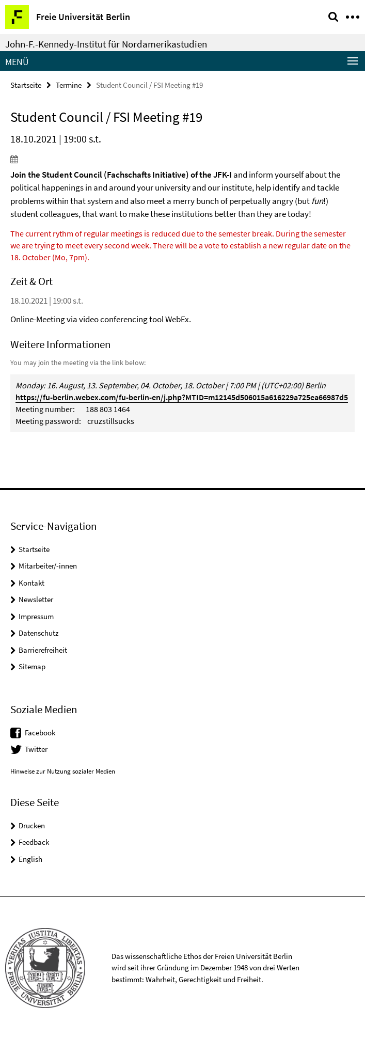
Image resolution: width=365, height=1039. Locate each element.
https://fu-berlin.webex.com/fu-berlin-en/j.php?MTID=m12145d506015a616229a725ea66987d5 (181, 397)
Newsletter (36, 599)
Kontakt (31, 583)
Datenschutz (38, 633)
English (30, 859)
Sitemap (32, 666)
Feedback (34, 842)
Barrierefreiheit (43, 650)
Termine (69, 85)
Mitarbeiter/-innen (48, 566)
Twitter (36, 749)
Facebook (40, 732)
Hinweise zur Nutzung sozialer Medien (62, 771)
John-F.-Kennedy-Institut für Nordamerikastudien (106, 44)
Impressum (36, 616)
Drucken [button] (32, 825)
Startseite (25, 85)
